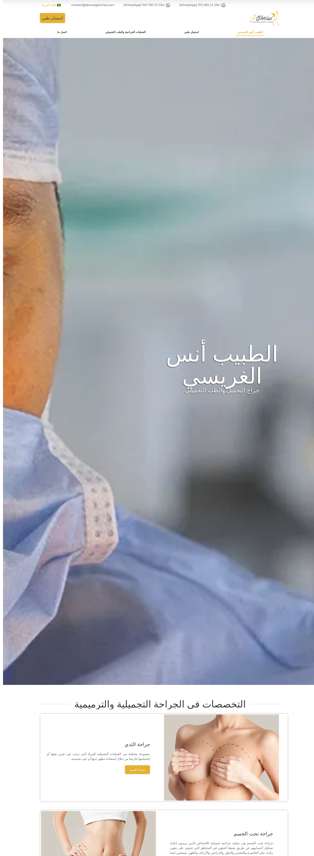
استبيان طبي (49, 18)
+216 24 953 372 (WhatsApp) (199, 5)
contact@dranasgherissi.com (89, 5)
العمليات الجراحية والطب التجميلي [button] (122, 32)
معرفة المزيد (134, 769)
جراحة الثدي (134, 744)
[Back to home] (261, 18)
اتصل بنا (59, 32)
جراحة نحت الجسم (250, 834)
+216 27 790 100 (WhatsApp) (143, 5)
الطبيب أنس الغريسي (247, 32)
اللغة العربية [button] (48, 5)
